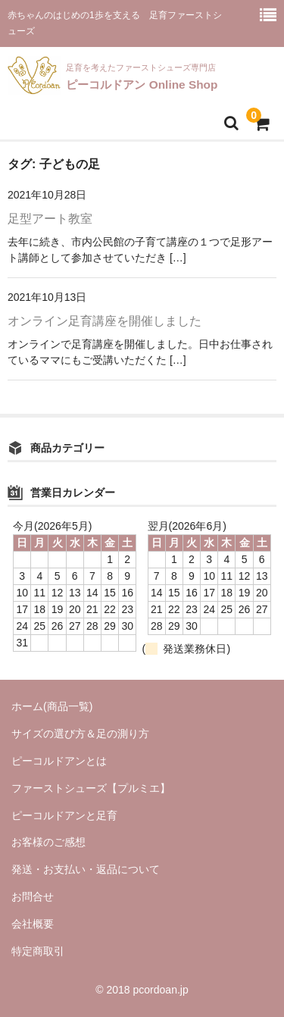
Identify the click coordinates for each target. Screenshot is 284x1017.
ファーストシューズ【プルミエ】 (90, 788)
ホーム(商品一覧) (51, 706)
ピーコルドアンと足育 (69, 815)
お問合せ (32, 896)
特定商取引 (37, 951)
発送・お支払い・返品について (85, 869)
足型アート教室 (50, 218)
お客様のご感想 (48, 842)
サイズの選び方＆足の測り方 (80, 734)
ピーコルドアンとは (59, 761)
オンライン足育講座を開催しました (104, 320)
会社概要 (32, 924)
